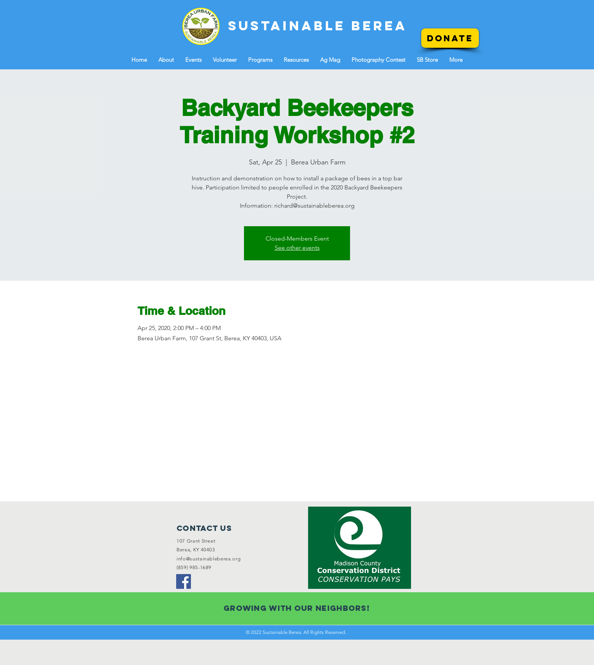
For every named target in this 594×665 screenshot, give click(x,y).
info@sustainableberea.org (209, 559)
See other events (297, 247)
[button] (166, 60)
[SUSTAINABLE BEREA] (317, 25)
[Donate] (450, 38)
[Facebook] (183, 581)
